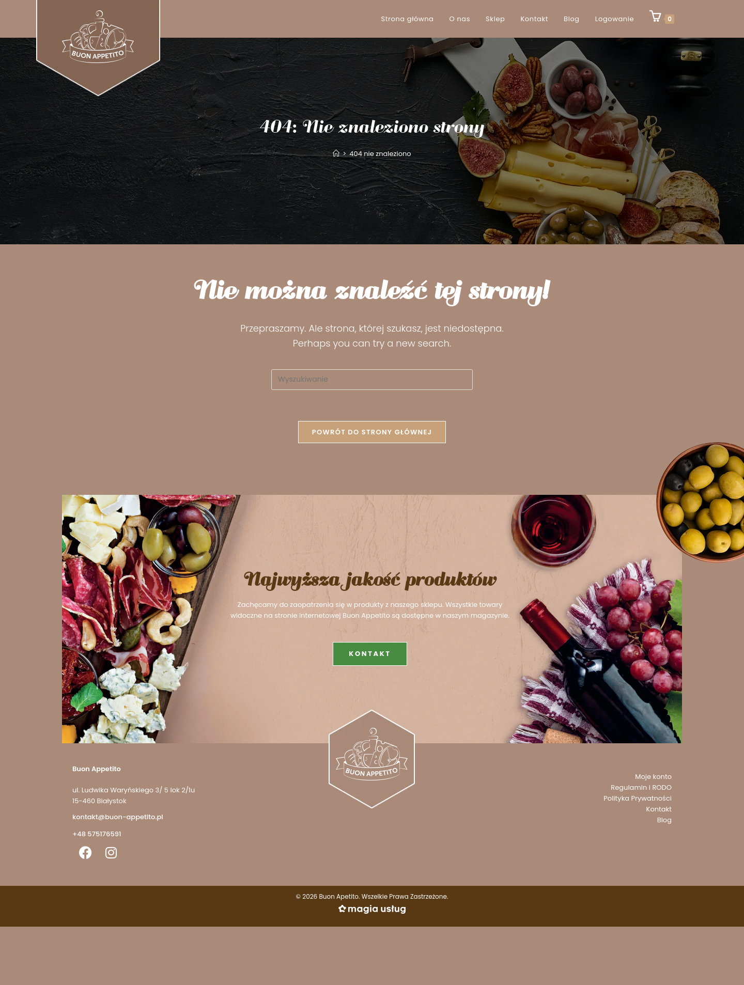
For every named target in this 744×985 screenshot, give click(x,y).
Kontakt (659, 809)
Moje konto (653, 776)
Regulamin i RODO (641, 787)
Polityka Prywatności (637, 798)
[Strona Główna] (336, 154)
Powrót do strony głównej (372, 432)
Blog (664, 820)
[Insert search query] (372, 379)
